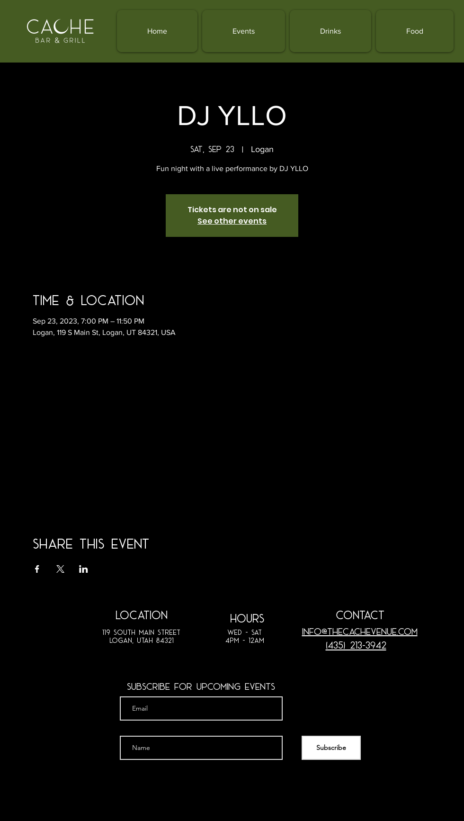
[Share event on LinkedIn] (83, 569)
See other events (232, 221)
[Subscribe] (331, 748)
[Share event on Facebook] (37, 569)
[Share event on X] (60, 569)
